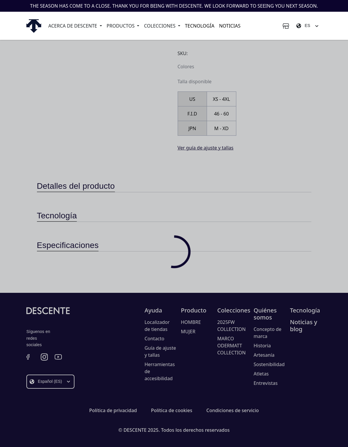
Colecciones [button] (160, 26)
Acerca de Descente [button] (73, 26)
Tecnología (199, 26)
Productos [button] (121, 26)
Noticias (229, 26)
